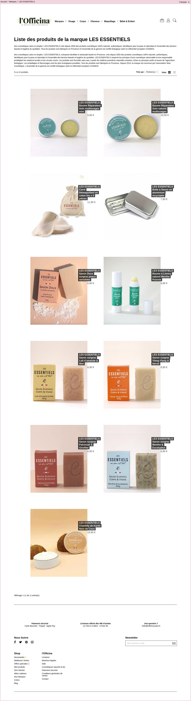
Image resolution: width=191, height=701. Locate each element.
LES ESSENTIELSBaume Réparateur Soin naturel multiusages (154, 107)
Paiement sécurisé (50, 670)
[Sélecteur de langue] (184, 2)
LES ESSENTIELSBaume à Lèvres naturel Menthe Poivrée (153, 275)
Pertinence (152, 72)
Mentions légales (49, 660)
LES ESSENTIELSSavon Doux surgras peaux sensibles (80, 275)
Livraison (46, 657)
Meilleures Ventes (21, 660)
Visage (71, 21)
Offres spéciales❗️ (22, 664)
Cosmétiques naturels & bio (53, 667)
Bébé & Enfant (127, 21)
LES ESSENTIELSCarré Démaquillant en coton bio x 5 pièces (80, 192)
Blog (16, 683)
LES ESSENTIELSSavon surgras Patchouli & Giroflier (80, 443)
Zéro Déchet (19, 670)
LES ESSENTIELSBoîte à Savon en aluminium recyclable (153, 191)
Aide (44, 664)
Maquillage (109, 21)
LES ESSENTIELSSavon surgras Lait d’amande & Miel (80, 359)
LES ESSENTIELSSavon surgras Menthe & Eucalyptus (153, 443)
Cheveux (95, 21)
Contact (45, 679)
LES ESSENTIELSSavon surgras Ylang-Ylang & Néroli (153, 359)
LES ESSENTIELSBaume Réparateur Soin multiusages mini (80, 107)
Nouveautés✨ (20, 657)
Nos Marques (19, 677)
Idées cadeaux (20, 673)
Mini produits (19, 667)
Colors (17, 680)
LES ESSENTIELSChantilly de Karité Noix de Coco (80, 525)
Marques (59, 21)
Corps (83, 21)
